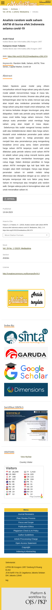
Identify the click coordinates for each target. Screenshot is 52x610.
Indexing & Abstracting (26, 551)
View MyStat (26, 457)
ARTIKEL (11, 199)
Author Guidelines (26, 535)
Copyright (26, 547)
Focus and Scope (26, 522)
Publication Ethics (26, 526)
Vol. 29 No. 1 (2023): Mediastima (16, 12)
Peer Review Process (26, 518)
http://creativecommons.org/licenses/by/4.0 (21, 274)
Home (5, 9)
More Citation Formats (14, 235)
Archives (14, 9)
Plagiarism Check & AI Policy (26, 531)
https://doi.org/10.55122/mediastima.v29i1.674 (27, 56)
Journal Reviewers (26, 514)
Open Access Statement (26, 543)
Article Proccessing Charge (26, 539)
